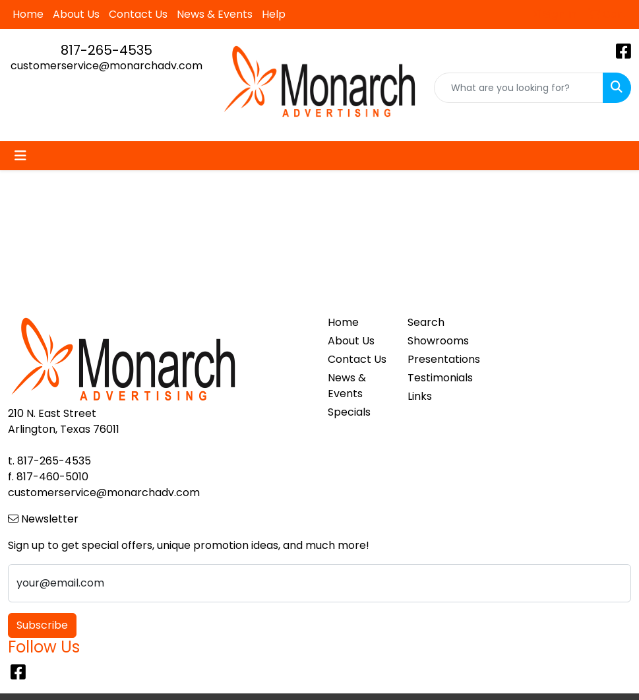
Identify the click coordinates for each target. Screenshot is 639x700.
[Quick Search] (518, 88)
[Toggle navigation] (20, 155)
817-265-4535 (106, 50)
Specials (349, 412)
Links (420, 396)
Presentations (440, 359)
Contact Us (138, 14)
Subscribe (42, 625)
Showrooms (438, 340)
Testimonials (440, 377)
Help (274, 14)
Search (426, 322)
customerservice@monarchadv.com (106, 65)
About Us (76, 14)
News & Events (215, 14)
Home (28, 14)
